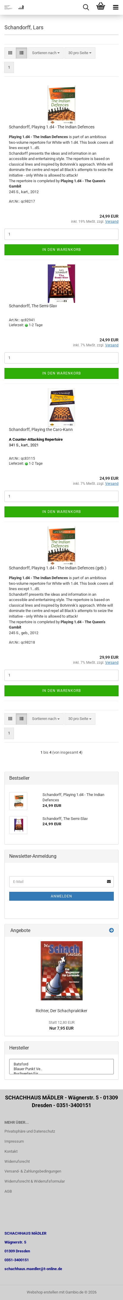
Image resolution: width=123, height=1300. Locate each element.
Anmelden (61, 896)
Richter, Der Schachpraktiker (61, 1010)
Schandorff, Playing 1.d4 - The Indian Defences (51, 127)
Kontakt (11, 1151)
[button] (10, 53)
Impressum (14, 1141)
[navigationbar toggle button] (115, 7)
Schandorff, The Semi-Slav (33, 305)
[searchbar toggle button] (85, 7)
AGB (8, 1191)
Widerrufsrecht (17, 1161)
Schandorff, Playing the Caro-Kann (41, 429)
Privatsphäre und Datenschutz (29, 1131)
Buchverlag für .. (61, 1073)
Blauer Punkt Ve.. (61, 1069)
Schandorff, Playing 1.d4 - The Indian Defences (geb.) (57, 568)
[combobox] (46, 53)
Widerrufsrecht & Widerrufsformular (34, 1181)
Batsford (61, 1064)
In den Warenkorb (61, 250)
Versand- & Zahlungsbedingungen (32, 1171)
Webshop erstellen (42, 1292)
